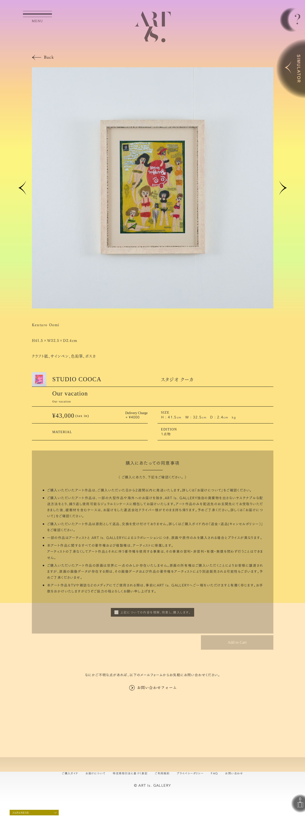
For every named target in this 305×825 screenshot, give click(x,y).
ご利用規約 (162, 773)
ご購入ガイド (70, 773)
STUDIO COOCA (77, 379)
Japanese (21, 812)
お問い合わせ (234, 773)
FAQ (214, 773)
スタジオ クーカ (177, 379)
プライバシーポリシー (190, 773)
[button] (22, 188)
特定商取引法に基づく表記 (130, 773)
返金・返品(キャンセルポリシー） (236, 523)
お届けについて (209, 490)
